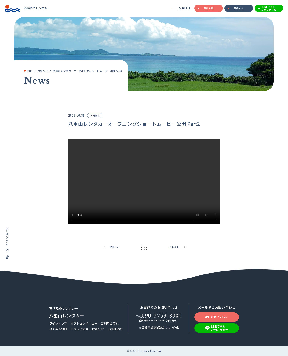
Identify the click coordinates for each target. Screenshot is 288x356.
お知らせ (98, 329)
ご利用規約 (114, 329)
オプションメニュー (84, 323)
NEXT (174, 247)
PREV (114, 247)
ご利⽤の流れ (110, 323)
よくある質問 (58, 329)
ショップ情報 (80, 329)
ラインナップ (58, 323)
